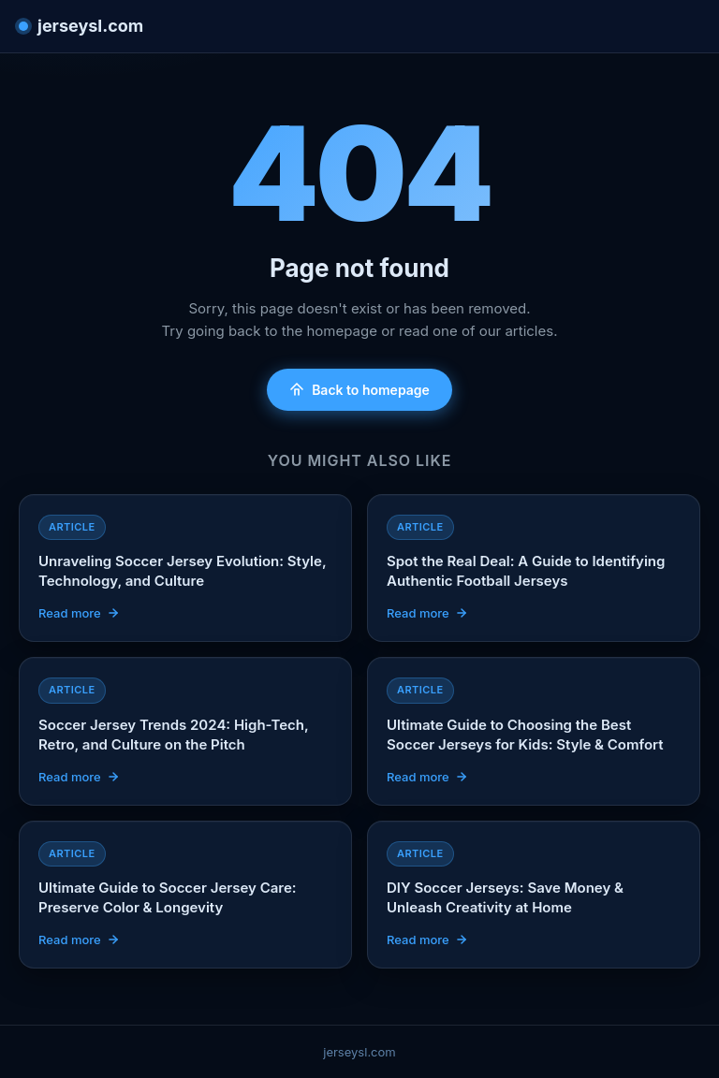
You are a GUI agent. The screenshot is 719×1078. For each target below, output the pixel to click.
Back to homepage (359, 390)
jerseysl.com (81, 26)
